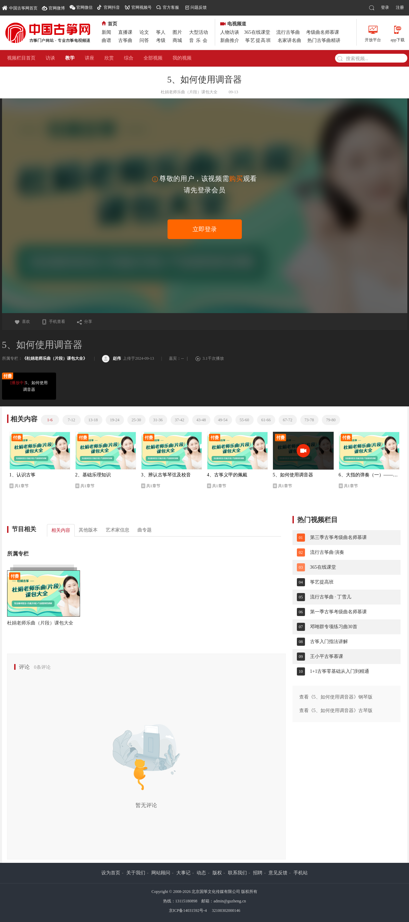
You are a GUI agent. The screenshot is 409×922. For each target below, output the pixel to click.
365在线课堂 (257, 32)
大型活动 (198, 32)
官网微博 (57, 8)
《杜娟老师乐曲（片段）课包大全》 (54, 358)
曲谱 (106, 40)
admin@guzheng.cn (229, 901)
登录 (385, 7)
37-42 (179, 420)
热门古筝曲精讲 (323, 40)
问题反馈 (198, 7)
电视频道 (233, 23)
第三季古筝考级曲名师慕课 (338, 537)
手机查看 (53, 321)
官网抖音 (112, 7)
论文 (144, 32)
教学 (70, 58)
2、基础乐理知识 (93, 474)
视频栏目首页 (21, 58)
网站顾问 (160, 872)
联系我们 (237, 872)
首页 (109, 23)
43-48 (201, 420)
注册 (400, 7)
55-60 (244, 420)
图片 (177, 32)
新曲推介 (229, 40)
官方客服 (171, 7)
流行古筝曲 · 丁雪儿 (331, 596)
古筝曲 (125, 40)
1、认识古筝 (22, 474)
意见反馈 (278, 872)
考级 (160, 40)
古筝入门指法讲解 (329, 641)
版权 (217, 872)
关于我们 (135, 872)
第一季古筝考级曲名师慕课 (338, 611)
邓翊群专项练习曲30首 (333, 626)
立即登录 (205, 229)
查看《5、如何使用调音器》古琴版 (336, 710)
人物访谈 (229, 32)
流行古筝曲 (288, 32)
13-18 (93, 420)
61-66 (266, 420)
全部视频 (153, 58)
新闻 (106, 32)
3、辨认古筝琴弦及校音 (166, 474)
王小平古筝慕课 (326, 656)
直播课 (125, 32)
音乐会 (199, 40)
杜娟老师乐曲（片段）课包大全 (40, 622)
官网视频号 (141, 7)
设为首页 (110, 872)
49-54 (223, 420)
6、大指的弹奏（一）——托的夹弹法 (369, 474)
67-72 (287, 420)
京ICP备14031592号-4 (188, 910)
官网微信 (84, 7)
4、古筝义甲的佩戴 (227, 474)
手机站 (300, 872)
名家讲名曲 (289, 40)
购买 (236, 178)
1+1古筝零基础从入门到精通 (339, 671)
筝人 (160, 32)
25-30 (136, 420)
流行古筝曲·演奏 (327, 552)
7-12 (71, 420)
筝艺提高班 (258, 40)
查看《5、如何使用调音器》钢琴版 (336, 697)
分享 (84, 321)
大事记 (183, 872)
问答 (144, 40)
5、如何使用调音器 (28, 385)
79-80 (331, 420)
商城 (177, 40)
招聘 (257, 872)
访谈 (50, 58)
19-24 (115, 420)
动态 (201, 872)
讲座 (89, 58)
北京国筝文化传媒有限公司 (215, 891)
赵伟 (111, 358)
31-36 (158, 420)
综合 (128, 58)
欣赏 (109, 58)
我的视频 (182, 58)
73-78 (309, 420)
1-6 (50, 420)
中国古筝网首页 (19, 7)
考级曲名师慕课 (322, 32)
